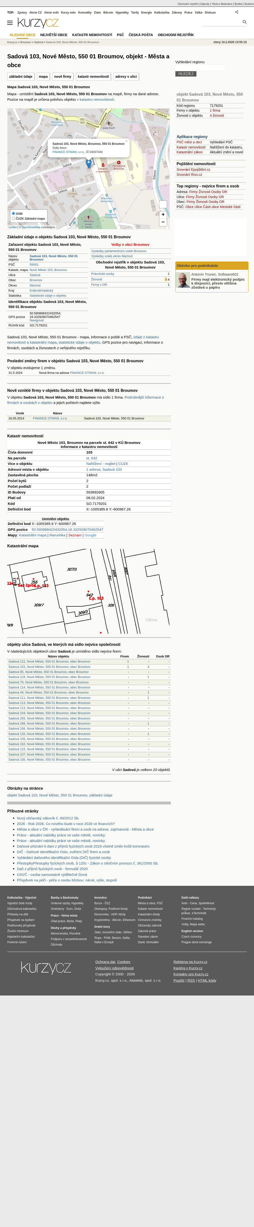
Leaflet (13, 227)
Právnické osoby (102, 274)
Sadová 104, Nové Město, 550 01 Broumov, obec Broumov (49, 713)
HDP (114, 914)
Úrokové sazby (60, 903)
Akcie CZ (35, 12)
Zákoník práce (147, 931)
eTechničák (199, 913)
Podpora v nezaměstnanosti (69, 939)
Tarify (135, 12)
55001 (34, 264)
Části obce (211, 207)
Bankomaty (70, 897)
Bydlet (238, 3)
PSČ (120, 35)
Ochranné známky (149, 920)
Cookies (123, 962)
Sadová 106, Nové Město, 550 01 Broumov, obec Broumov (49, 728)
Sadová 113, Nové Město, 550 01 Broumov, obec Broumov (49, 703)
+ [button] (163, 215)
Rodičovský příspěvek (21, 925)
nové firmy (62, 76)
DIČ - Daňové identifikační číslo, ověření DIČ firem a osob (63, 852)
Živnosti (96, 279)
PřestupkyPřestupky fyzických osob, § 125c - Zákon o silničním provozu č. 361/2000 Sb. (87, 863)
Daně (141, 942)
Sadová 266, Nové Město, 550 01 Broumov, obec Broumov (49, 723)
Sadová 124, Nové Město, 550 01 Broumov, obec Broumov (49, 677)
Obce (190, 207)
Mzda (70, 921)
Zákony (177, 12)
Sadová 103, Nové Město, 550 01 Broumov (72, 42)
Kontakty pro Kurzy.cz (191, 974)
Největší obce (53, 35)
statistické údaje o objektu (79, 342)
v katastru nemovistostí (95, 99)
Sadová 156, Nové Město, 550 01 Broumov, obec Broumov (49, 759)
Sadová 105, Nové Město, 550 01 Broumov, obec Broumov (49, 739)
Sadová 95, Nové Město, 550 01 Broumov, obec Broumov (48, 672)
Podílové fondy (117, 909)
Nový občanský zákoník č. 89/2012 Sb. (48, 818)
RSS (191, 980)
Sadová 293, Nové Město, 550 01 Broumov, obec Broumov (49, 718)
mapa (43, 76)
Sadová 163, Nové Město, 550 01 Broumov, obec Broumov (49, 744)
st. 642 (91, 458)
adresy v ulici (126, 76)
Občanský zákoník (150, 925)
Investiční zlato (111, 932)
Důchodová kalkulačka (21, 909)
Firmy (193, 192)
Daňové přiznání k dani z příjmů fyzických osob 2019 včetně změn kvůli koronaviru (83, 846)
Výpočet (30, 897)
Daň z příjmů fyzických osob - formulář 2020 (52, 869)
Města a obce (146, 903)
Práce (189, 12)
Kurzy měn (68, 12)
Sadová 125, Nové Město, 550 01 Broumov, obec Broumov (49, 734)
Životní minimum (18, 931)
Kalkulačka (162, 12)
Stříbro (127, 932)
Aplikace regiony (192, 137)
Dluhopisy (100, 909)
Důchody (56, 944)
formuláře (152, 942)
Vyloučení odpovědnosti (114, 968)
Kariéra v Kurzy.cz (188, 968)
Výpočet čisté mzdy (19, 903)
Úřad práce (58, 921)
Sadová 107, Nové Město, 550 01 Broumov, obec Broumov (49, 754)
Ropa (97, 938)
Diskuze (210, 12)
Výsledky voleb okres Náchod (112, 256)
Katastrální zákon (190, 152)
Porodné (74, 933)
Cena (193, 903)
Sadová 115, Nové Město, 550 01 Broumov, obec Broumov (49, 749)
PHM (107, 938)
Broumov (36, 280)
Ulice (198, 207)
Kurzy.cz (12, 42)
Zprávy (22, 12)
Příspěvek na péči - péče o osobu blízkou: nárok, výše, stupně (67, 880)
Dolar (77, 909)
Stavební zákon (148, 936)
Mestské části (230, 207)
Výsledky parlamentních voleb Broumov (118, 251)
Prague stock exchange (196, 942)
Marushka (57, 535)
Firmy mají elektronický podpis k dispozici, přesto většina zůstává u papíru (218, 283)
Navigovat (37, 320)
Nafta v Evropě (103, 942)
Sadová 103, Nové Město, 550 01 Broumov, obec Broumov (49, 667)
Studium (249, 3)
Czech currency (191, 936)
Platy (78, 921)
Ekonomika (101, 914)
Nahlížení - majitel (100, 464)
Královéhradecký (41, 290)
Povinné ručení (17, 942)
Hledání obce (23, 35)
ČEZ (107, 903)
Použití (179, 980)
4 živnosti (217, 115)
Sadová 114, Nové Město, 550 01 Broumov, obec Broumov (49, 687)
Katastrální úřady (149, 914)
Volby (184, 924)
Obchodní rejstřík (188, 3)
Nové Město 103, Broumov (48, 270)
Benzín (116, 938)
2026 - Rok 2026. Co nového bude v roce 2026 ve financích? (66, 824)
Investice (100, 897)
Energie (146, 12)
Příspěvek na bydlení (20, 920)
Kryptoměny (102, 920)
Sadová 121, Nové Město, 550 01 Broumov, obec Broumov (49, 661)
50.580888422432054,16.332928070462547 (67, 529)
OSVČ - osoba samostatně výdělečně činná (52, 874)
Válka (198, 12)
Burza (98, 903)
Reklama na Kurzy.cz (190, 962)
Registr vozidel (191, 909)
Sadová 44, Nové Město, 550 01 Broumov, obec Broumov (48, 692)
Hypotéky (122, 12)
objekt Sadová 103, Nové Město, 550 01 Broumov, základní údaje (59, 795)
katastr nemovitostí (93, 76)
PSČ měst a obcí (189, 142)
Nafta (126, 938)
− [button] (163, 222)
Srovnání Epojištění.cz (193, 169)
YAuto (215, 3)
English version (192, 931)
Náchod (35, 285)
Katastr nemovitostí (191, 147)
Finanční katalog (192, 918)
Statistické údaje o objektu (48, 295)
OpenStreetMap (31, 227)
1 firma (215, 110)
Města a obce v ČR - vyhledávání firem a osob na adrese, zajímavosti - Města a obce (85, 829)
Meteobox (226, 3)
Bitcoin (108, 12)
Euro (70, 909)
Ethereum (129, 920)
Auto (184, 903)
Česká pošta (141, 35)
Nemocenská (59, 933)
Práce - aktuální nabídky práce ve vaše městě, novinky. (61, 835)
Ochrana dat (105, 962)
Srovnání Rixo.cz (189, 175)
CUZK (123, 464)
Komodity (84, 12)
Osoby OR (219, 192)
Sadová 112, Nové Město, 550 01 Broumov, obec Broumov (49, 708)
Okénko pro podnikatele (197, 265)
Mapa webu (197, 924)
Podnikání (145, 897)
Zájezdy (204, 3)
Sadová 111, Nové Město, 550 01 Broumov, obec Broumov (49, 698)
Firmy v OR (99, 284)
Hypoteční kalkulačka (21, 936)
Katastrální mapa (32, 535)
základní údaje (20, 76)
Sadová (35, 275)
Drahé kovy (102, 926)
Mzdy (122, 914)
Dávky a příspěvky (63, 928)
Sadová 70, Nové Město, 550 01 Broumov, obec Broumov (48, 682)
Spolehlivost (206, 903)
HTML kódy (207, 980)
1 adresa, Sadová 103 (104, 469)
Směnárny (57, 909)
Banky (55, 897)
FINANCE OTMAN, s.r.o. (68, 152)
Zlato (97, 12)
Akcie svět (51, 12)
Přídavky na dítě (17, 914)
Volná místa (69, 915)
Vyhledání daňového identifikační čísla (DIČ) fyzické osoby (64, 858)
